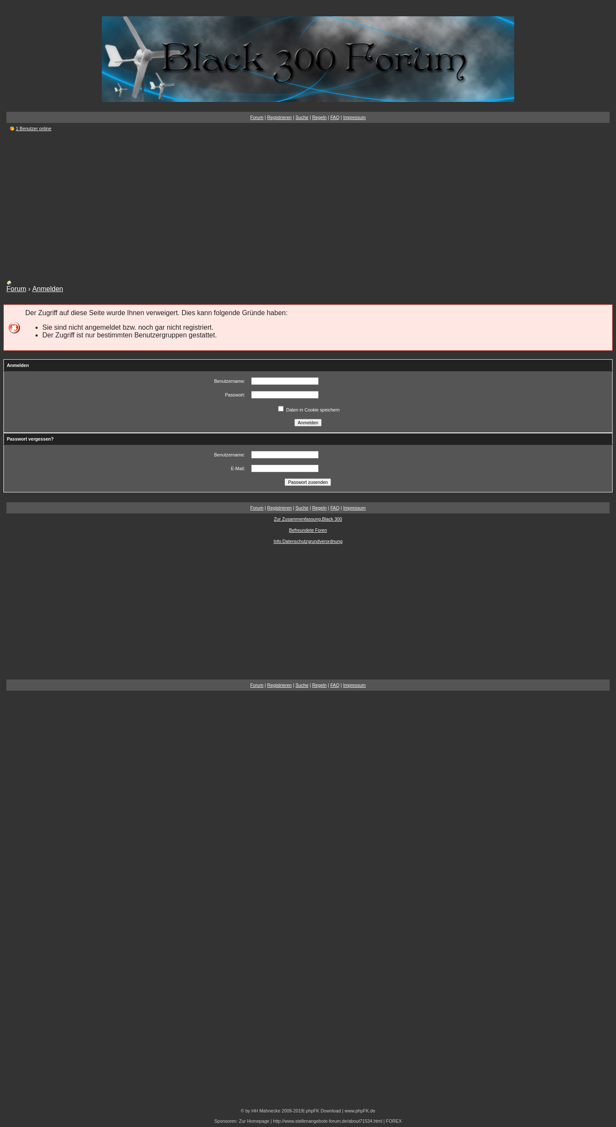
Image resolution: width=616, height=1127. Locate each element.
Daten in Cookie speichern (309, 409)
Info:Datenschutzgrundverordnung (307, 541)
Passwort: (235, 394)
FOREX (394, 1121)
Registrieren (279, 117)
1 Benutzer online (33, 128)
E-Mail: (238, 468)
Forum (257, 117)
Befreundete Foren (308, 530)
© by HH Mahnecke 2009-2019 (272, 1110)
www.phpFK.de (359, 1110)
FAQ (334, 117)
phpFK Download (323, 1110)
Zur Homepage (254, 1121)
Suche (302, 117)
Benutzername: (229, 381)
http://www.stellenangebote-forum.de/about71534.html (327, 1121)
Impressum (354, 117)
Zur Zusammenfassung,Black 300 (308, 519)
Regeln (319, 117)
